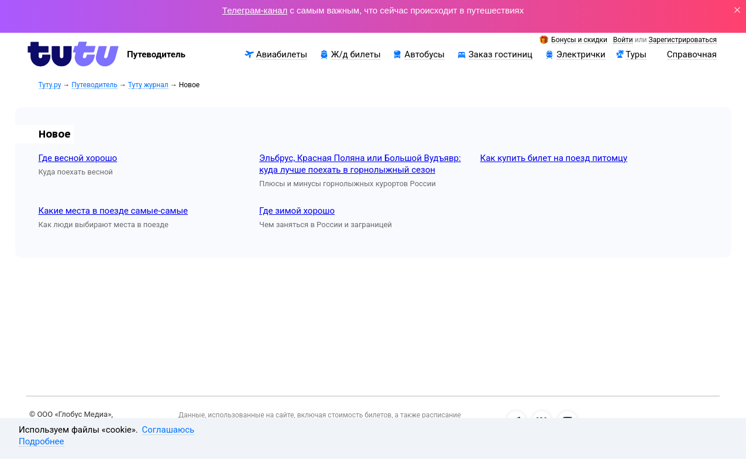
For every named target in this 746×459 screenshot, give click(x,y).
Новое (55, 134)
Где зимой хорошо (297, 210)
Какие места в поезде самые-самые (113, 210)
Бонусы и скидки (579, 40)
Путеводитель (94, 85)
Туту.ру (50, 85)
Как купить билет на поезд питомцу (554, 158)
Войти (623, 40)
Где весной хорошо (78, 158)
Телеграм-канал (254, 10)
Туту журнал (148, 85)
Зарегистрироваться (683, 40)
